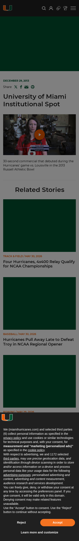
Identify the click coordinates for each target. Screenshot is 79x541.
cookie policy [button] (36, 450)
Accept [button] (58, 522)
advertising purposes (17, 475)
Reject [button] (21, 522)
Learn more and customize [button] (39, 532)
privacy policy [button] (12, 438)
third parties (11, 458)
